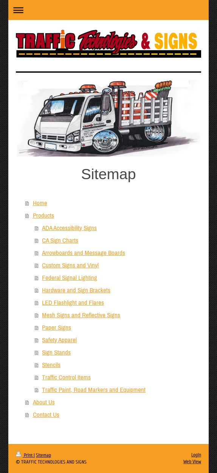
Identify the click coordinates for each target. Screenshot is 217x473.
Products (43, 215)
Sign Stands (56, 352)
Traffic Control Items (66, 377)
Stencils (51, 364)
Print (25, 455)
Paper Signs (56, 327)
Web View (192, 462)
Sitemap (43, 455)
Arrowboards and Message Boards (83, 252)
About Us (44, 402)
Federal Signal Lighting (69, 277)
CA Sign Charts (60, 240)
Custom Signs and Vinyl (70, 265)
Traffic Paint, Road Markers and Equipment (94, 389)
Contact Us (46, 414)
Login (196, 455)
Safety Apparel (59, 339)
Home (40, 203)
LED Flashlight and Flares (73, 302)
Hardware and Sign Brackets (76, 290)
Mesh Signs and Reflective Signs (81, 315)
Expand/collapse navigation (108, 10)
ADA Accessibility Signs (69, 227)
